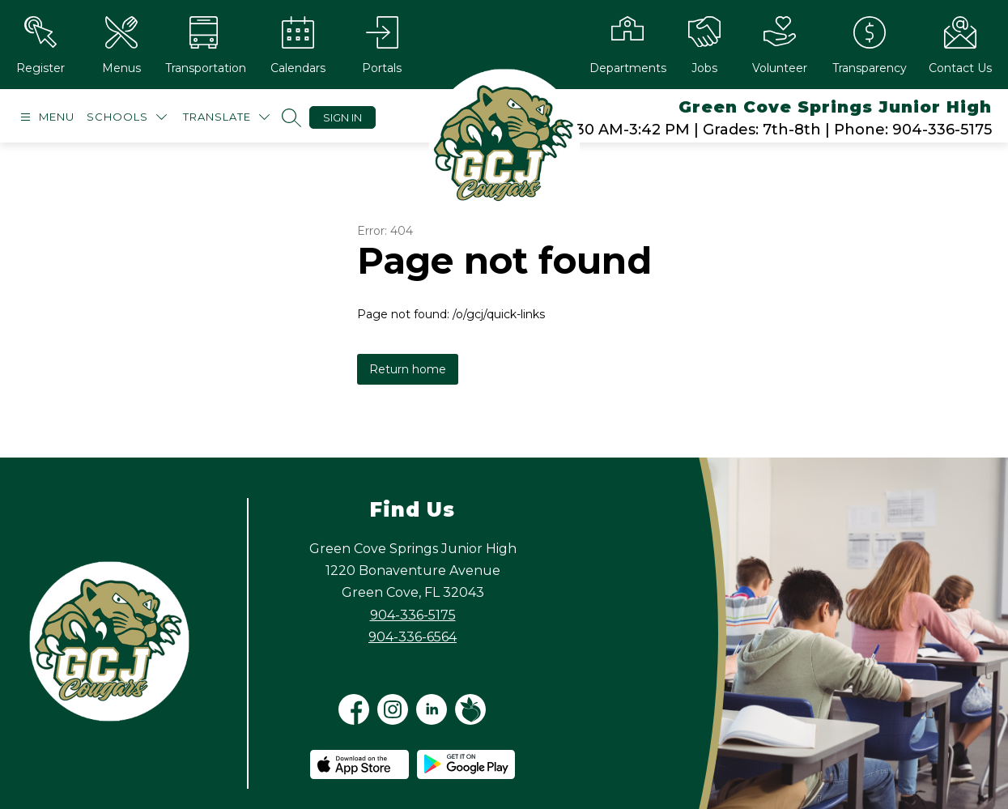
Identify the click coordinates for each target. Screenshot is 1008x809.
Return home (407, 369)
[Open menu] (45, 117)
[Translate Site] (226, 117)
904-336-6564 (412, 637)
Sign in (342, 117)
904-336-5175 (413, 615)
